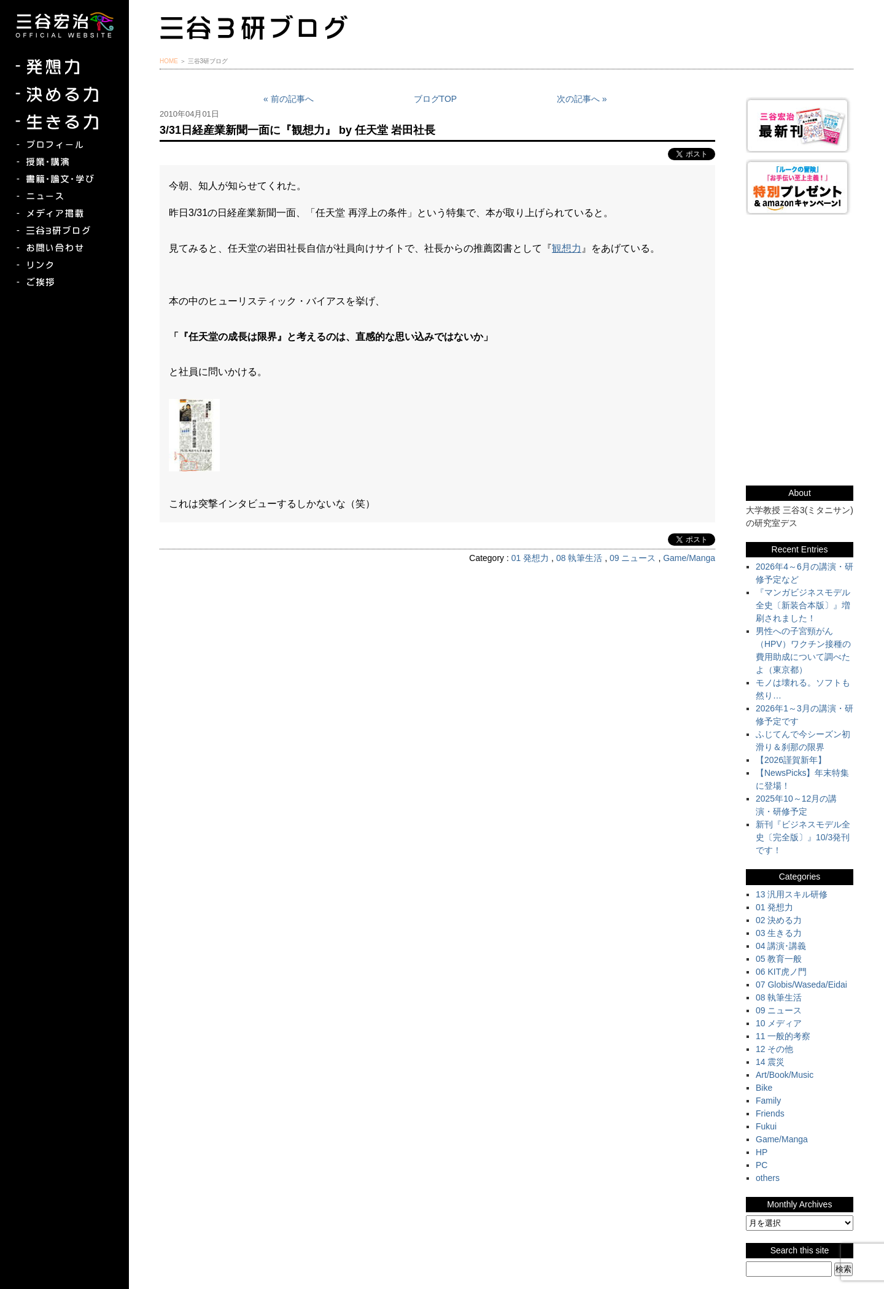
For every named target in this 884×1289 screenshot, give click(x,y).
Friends (770, 1113)
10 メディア (779, 1023)
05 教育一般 (779, 959)
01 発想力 (530, 558)
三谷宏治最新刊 (799, 125)
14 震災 (770, 1062)
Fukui (766, 1126)
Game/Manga (689, 558)
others (768, 1178)
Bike (764, 1088)
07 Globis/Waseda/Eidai (801, 984)
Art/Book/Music (784, 1075)
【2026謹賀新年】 (791, 760)
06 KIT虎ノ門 (781, 972)
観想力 (566, 248)
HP (761, 1152)
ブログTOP (435, 99)
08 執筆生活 (579, 558)
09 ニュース (633, 558)
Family (768, 1100)
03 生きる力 (779, 933)
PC (761, 1165)
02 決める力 (779, 920)
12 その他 (774, 1049)
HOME (169, 61)
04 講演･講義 (781, 946)
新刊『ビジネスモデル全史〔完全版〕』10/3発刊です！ (803, 837)
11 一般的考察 (783, 1036)
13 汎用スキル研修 (792, 894)
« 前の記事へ (288, 99)
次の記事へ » (582, 99)
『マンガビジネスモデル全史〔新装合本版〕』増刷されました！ (803, 605)
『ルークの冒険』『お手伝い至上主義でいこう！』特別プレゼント (799, 187)
